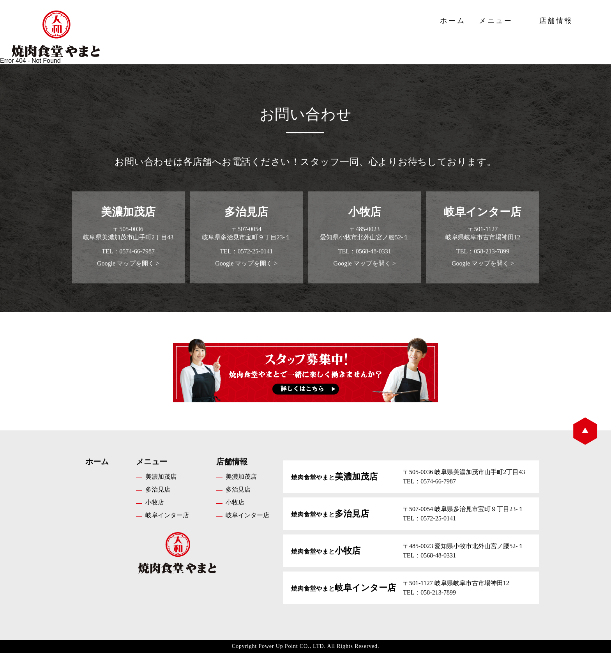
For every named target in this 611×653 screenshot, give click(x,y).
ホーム (452, 21)
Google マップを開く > (128, 263)
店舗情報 (556, 21)
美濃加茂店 (161, 476)
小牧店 (154, 502)
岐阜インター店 (167, 515)
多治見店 (157, 489)
